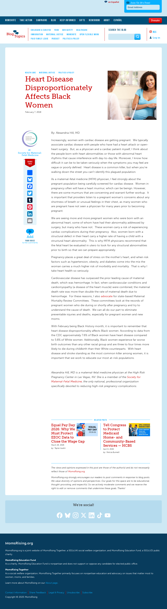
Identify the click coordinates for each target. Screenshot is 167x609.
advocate (107, 296)
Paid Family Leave (39, 38)
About (107, 20)
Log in (156, 37)
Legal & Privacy (56, 592)
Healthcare (82, 30)
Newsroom (94, 20)
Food (56, 30)
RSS (155, 31)
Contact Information (16, 592)
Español (118, 20)
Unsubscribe (73, 592)
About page (52, 583)
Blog (53, 20)
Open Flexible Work (89, 34)
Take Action (26, 20)
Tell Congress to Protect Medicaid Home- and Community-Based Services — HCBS (119, 435)
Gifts (82, 20)
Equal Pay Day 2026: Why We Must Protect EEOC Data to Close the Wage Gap (68, 433)
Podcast (56, 38)
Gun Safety (67, 30)
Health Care (30, 72)
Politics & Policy (71, 38)
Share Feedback (37, 592)
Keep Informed (68, 20)
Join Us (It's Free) (140, 2)
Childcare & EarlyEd (41, 30)
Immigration (37, 34)
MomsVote (10, 20)
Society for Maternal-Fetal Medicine (30, 154)
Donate (155, 20)
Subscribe (87, 592)
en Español (113, 2)
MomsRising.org (37, 8)
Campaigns (41, 20)
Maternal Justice (54, 34)
